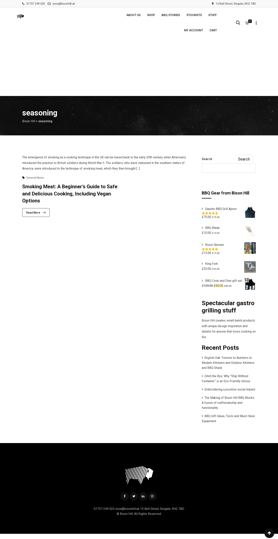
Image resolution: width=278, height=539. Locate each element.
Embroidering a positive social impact (229, 394)
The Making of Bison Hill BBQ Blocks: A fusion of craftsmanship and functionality (228, 407)
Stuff (212, 16)
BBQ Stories (171, 16)
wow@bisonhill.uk (64, 3)
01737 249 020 (35, 3)
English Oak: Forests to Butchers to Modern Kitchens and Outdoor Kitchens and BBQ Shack (228, 367)
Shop (151, 16)
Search (207, 164)
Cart (213, 34)
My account (193, 34)
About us (133, 16)
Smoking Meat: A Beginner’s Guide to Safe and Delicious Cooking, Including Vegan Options (69, 198)
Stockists (194, 16)
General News (35, 182)
